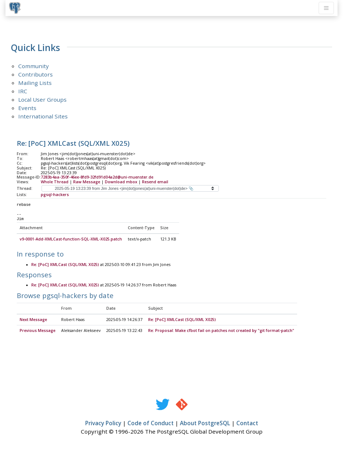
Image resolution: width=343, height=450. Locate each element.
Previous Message (37, 330)
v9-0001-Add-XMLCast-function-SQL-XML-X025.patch (71, 239)
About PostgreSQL (205, 423)
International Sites (43, 116)
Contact (247, 423)
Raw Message (86, 181)
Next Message (33, 319)
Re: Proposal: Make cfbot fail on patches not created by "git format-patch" (221, 330)
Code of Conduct (150, 423)
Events (27, 107)
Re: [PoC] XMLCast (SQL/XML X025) (65, 264)
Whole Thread (54, 181)
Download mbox (121, 181)
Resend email (155, 181)
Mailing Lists (35, 82)
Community (33, 66)
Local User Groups (42, 99)
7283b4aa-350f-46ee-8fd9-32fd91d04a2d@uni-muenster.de (97, 177)
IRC (22, 91)
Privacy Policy (103, 423)
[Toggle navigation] (326, 8)
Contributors (35, 74)
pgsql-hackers (55, 194)
